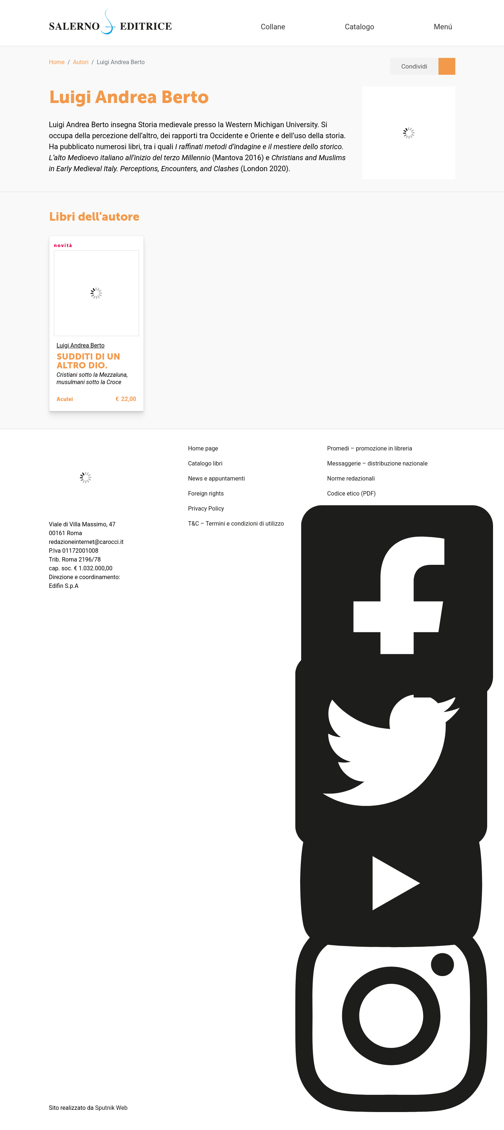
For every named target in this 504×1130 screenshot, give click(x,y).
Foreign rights (206, 493)
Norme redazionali (351, 478)
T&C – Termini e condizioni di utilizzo (236, 523)
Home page (203, 448)
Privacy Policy (206, 508)
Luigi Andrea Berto (81, 345)
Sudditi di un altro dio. (88, 360)
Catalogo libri (205, 463)
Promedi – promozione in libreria (369, 448)
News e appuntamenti (216, 478)
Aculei (65, 399)
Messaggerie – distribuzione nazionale (377, 463)
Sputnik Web (111, 1107)
